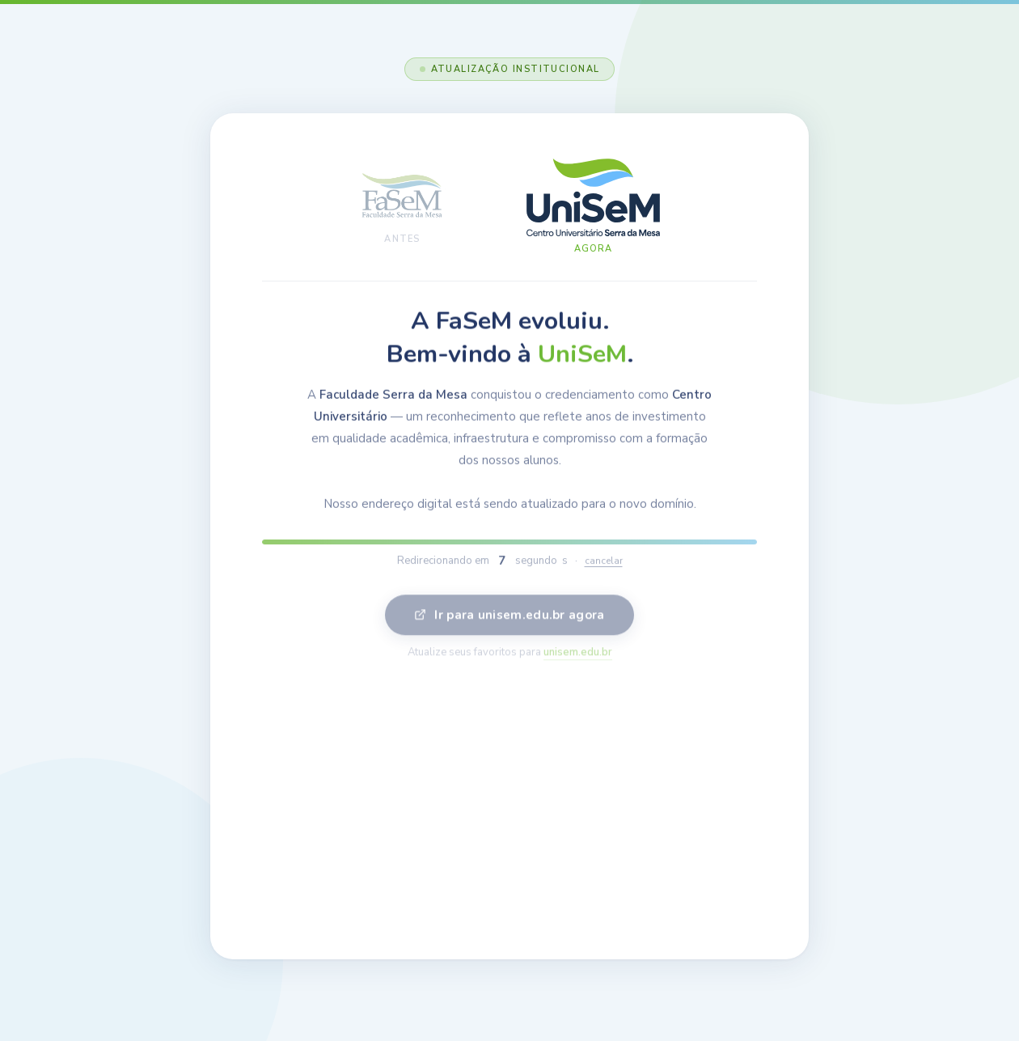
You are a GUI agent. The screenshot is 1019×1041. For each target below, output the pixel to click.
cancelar (604, 566)
